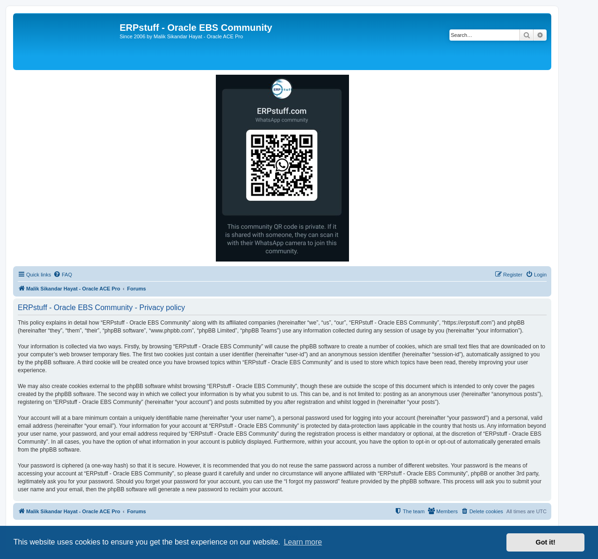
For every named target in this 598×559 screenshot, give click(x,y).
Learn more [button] (303, 542)
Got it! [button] (545, 542)
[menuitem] (62, 274)
